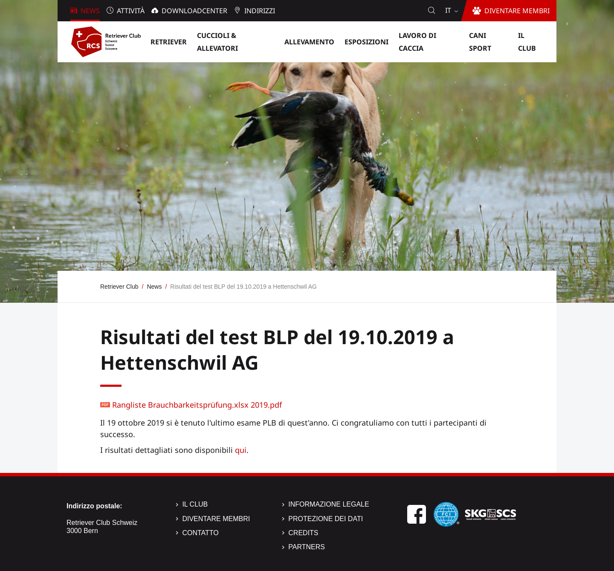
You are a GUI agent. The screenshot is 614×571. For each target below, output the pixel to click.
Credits (303, 532)
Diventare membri (216, 518)
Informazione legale (328, 504)
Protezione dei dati (325, 518)
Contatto (200, 532)
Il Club (195, 504)
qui (240, 450)
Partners (306, 547)
